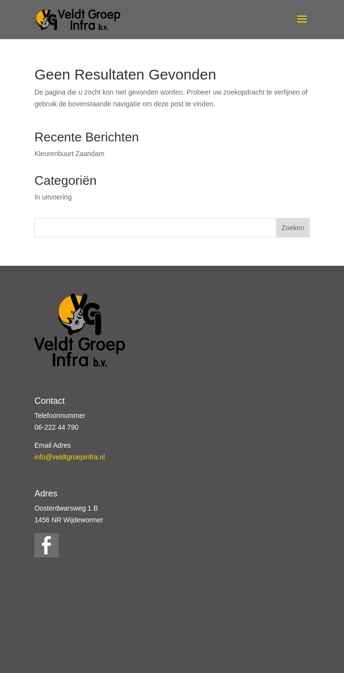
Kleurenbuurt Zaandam (69, 154)
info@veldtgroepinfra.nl (69, 457)
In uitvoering (52, 197)
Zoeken (292, 228)
